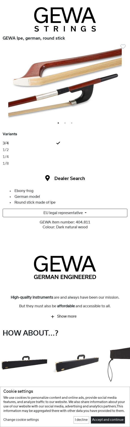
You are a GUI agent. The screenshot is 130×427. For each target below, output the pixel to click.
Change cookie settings (21, 419)
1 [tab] (58, 123)
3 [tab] (72, 123)
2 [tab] (65, 123)
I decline (81, 419)
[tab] (65, 143)
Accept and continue (108, 419)
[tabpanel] (65, 83)
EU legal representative (63, 213)
